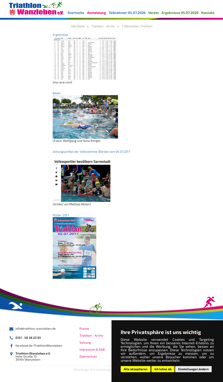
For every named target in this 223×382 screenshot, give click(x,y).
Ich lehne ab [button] (162, 369)
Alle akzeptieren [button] (135, 369)
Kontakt (208, 12)
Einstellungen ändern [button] (193, 369)
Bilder (57, 93)
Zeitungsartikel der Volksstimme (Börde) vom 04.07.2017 (91, 151)
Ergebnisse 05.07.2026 (180, 12)
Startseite (76, 12)
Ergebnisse (60, 34)
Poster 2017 (61, 215)
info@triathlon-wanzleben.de (35, 328)
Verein (153, 12)
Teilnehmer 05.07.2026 (127, 12)
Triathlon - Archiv (103, 26)
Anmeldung (96, 12)
